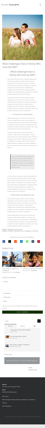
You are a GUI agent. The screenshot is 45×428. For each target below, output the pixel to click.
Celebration (11, 231)
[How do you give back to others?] (7, 336)
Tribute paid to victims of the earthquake (20, 330)
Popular (10, 326)
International (17, 231)
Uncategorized (27, 231)
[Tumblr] (33, 241)
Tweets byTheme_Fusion (33, 368)
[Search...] (20, 321)
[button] (3, 262)
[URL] (22, 301)
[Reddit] (15, 241)
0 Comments (35, 231)
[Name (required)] (22, 293)
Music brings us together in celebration (19, 344)
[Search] (39, 321)
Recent (22, 326)
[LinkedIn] (21, 241)
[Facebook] (3, 241)
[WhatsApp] (27, 241)
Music (22, 231)
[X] (9, 241)
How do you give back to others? (18, 336)
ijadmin (5, 229)
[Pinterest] (38, 241)
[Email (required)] (22, 297)
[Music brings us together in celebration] (7, 345)
